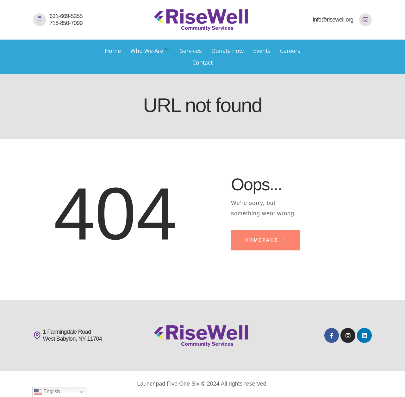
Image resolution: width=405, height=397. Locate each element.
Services (191, 50)
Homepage (262, 240)
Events (262, 50)
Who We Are (149, 50)
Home (113, 50)
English (47, 392)
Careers (290, 50)
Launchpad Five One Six (168, 384)
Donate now (227, 50)
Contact (202, 62)
